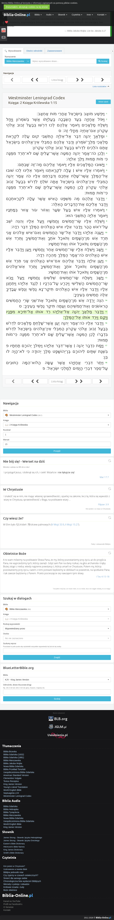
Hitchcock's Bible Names (14, 847)
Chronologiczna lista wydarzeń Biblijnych (22, 881)
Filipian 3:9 (103, 504)
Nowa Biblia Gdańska (13, 766)
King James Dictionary (13, 850)
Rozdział (6, 430)
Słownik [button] (62, 14)
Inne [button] (90, 14)
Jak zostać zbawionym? (14, 863)
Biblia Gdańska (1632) (13, 754)
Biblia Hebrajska (10, 809)
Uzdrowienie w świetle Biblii (15, 869)
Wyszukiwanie (13, 51)
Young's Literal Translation (15, 787)
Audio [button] (50, 14)
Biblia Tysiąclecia (11, 812)
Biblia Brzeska (10, 751)
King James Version (12, 784)
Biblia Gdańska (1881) (13, 757)
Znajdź (57, 657)
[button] (57, 415)
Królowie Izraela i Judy (13, 887)
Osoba (6, 633)
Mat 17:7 (104, 477)
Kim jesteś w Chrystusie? (14, 866)
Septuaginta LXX (11, 793)
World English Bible (12, 790)
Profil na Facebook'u (12, 904)
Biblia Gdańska (10, 806)
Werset (6, 439)
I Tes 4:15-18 (102, 576)
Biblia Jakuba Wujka (12, 763)
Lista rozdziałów (101, 86)
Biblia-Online (17, 14)
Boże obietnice (10, 890)
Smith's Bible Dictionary (13, 853)
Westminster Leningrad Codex (17, 796)
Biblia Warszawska (12, 760)
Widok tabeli (103, 102)
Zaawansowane (54, 51)
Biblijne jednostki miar (13, 872)
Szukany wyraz (9, 643)
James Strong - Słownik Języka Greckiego (21, 840)
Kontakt (6, 910)
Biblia (38, 14)
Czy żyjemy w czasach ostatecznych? (20, 875)
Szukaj (57, 699)
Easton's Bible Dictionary (14, 844)
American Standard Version (16, 775)
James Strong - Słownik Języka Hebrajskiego (22, 837)
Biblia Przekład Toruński (14, 769)
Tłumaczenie (10, 56)
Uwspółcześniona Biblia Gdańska (18, 772)
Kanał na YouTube (11, 901)
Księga (6, 420)
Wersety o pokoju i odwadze (16, 884)
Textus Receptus (11, 781)
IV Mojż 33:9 (57, 524)
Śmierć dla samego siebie (15, 878)
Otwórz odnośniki (34, 51)
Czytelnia (77, 14)
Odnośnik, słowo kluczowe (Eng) (17, 684)
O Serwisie (8, 907)
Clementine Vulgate (12, 778)
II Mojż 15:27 (72, 524)
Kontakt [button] (101, 14)
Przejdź (57, 451)
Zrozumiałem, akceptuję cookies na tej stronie (27, 7)
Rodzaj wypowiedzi (11, 624)
